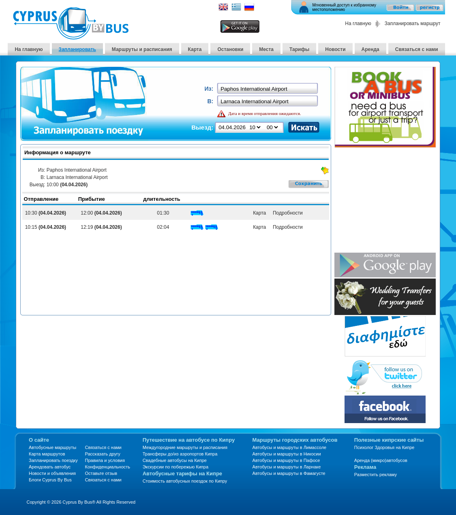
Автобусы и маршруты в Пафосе (286, 460)
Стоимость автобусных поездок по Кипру (185, 481)
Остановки (230, 49)
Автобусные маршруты (52, 447)
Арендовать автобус (50, 466)
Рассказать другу (102, 453)
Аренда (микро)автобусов (380, 460)
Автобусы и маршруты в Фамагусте (289, 473)
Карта (195, 49)
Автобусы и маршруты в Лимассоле (290, 447)
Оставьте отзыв (101, 473)
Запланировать (77, 49)
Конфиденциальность (107, 466)
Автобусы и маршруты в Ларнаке (287, 466)
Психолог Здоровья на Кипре (384, 447)
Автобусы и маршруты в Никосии (287, 453)
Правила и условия (104, 460)
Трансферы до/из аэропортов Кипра (180, 453)
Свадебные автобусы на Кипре (175, 460)
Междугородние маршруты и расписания (185, 447)
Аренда (370, 49)
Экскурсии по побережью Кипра (175, 466)
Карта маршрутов (47, 453)
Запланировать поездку (53, 460)
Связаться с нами (416, 49)
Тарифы (299, 49)
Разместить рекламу (375, 474)
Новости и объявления (52, 473)
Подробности (286, 213)
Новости (335, 49)
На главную (358, 23)
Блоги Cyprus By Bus (50, 479)
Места (266, 49)
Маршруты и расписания (142, 49)
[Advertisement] (385, 200)
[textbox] (268, 88)
